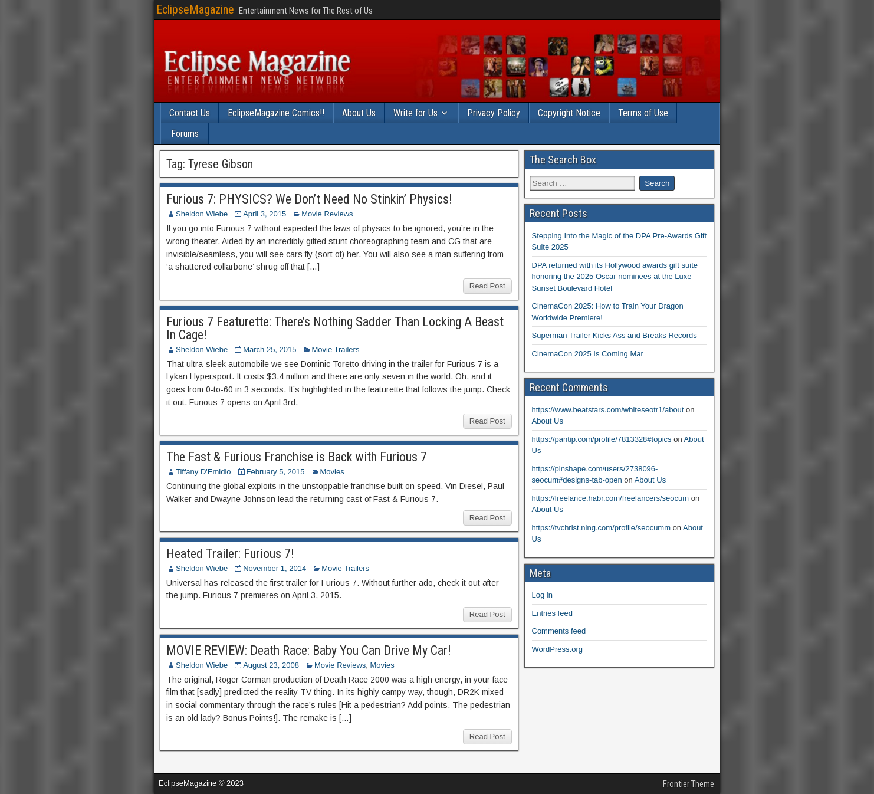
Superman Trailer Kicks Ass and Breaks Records (614, 335)
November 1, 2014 (274, 568)
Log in (542, 594)
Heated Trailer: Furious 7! (230, 553)
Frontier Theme (688, 784)
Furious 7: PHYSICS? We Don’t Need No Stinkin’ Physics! (309, 199)
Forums (185, 133)
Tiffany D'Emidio (203, 471)
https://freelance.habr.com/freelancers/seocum (610, 498)
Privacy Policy (493, 113)
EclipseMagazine (195, 9)
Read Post (487, 285)
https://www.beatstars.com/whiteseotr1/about (608, 409)
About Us (359, 113)
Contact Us (189, 113)
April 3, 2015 (264, 213)
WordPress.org (557, 649)
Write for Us (415, 113)
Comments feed (559, 630)
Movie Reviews (327, 213)
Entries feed (552, 613)
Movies (332, 471)
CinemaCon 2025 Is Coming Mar (587, 353)
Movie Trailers (336, 349)
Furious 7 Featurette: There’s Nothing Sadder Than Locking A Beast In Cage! (335, 328)
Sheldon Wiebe (202, 213)
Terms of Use (643, 113)
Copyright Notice (569, 113)
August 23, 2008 (271, 665)
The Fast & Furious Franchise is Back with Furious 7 (296, 457)
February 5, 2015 (276, 471)
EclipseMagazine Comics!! (276, 113)
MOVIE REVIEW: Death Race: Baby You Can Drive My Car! (308, 650)
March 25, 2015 (269, 349)
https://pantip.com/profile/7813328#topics (602, 439)
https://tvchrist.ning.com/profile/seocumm (601, 527)
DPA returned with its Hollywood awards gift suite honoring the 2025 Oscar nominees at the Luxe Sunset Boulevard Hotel (615, 277)
